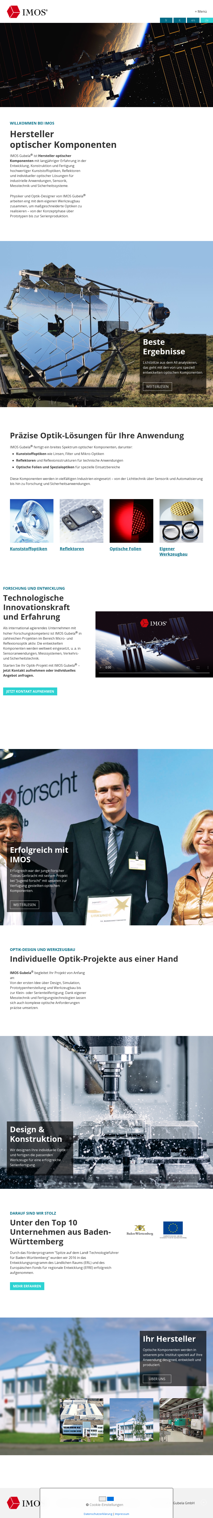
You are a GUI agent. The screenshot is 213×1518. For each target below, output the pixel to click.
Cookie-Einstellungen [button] (104, 1504)
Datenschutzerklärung (98, 1514)
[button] (157, 386)
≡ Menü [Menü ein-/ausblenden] (201, 11)
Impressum (122, 1514)
